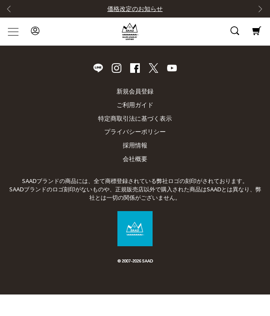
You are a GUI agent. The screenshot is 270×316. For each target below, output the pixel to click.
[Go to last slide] (12, 11)
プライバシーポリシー (135, 132)
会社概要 (135, 159)
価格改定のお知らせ (135, 9)
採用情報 (135, 145)
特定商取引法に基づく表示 (135, 118)
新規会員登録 (135, 91)
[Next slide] (257, 11)
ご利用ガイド (135, 105)
